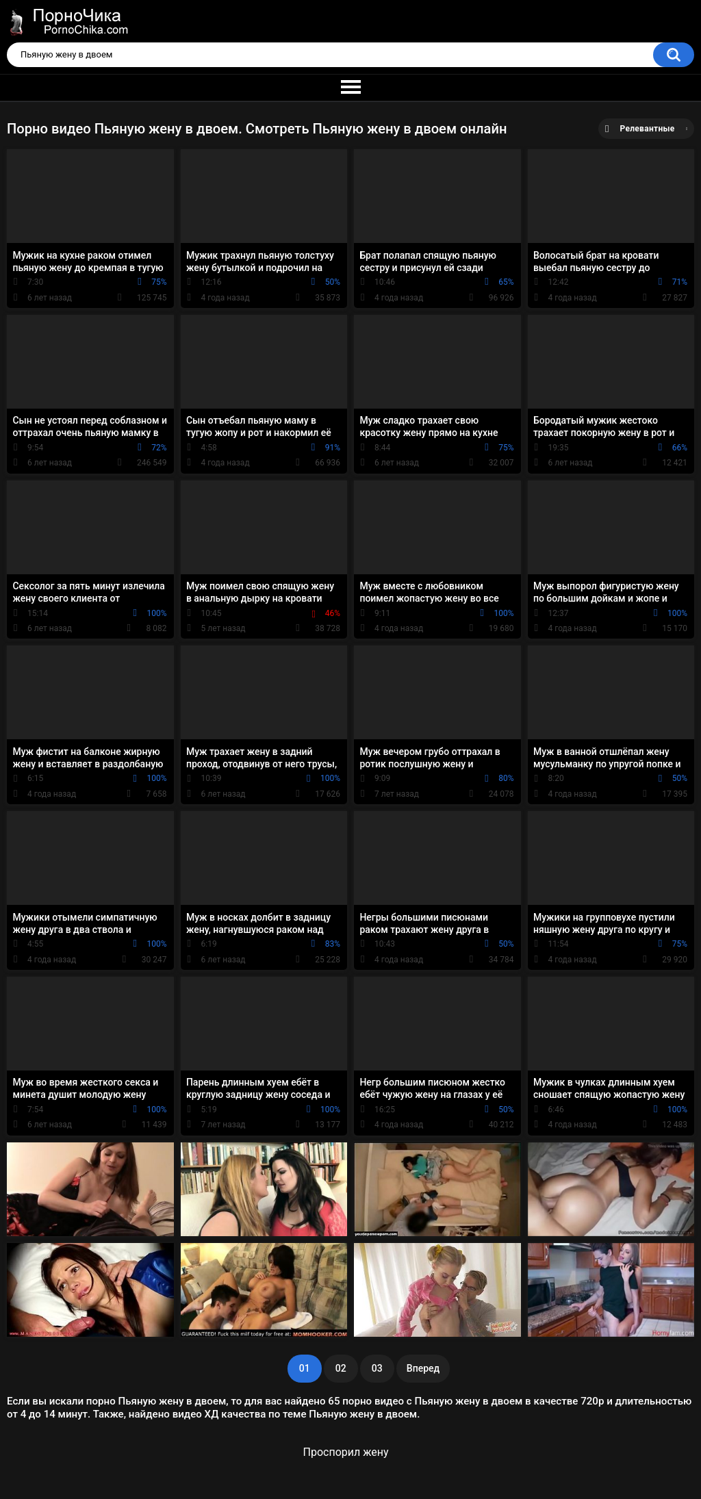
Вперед (423, 1368)
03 (377, 1368)
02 (340, 1368)
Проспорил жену (346, 1452)
